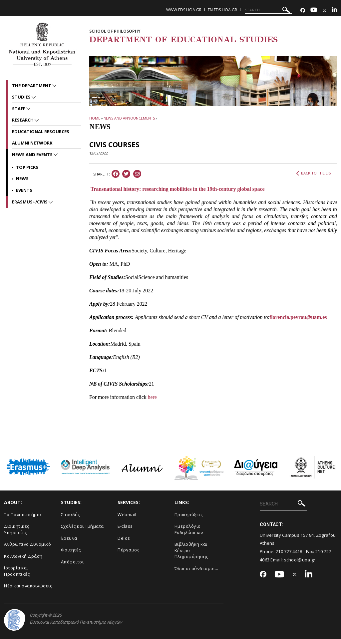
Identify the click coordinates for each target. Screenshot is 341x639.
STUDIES (22, 97)
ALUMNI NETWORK (32, 143)
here (152, 397)
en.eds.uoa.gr (222, 10)
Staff (19, 109)
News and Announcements (129, 118)
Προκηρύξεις (188, 514)
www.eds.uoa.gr (183, 10)
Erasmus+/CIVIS (30, 202)
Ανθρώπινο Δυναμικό (27, 544)
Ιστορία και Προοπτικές (17, 571)
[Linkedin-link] (334, 10)
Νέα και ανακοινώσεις (28, 586)
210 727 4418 (289, 551)
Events (24, 190)
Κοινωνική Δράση (23, 556)
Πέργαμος (128, 550)
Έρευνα (69, 538)
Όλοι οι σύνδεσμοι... (196, 568)
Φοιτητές (71, 550)
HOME (94, 118)
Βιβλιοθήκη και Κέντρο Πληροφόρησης (191, 550)
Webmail (127, 514)
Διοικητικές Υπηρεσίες (16, 529)
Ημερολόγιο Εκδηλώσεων (188, 529)
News (22, 178)
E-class (125, 526)
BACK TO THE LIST (314, 173)
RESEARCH (23, 120)
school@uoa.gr (300, 560)
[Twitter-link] (324, 10)
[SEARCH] (268, 10)
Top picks (27, 167)
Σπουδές (70, 514)
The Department (32, 86)
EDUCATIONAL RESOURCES (40, 132)
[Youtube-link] (313, 10)
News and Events (33, 155)
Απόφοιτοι (72, 562)
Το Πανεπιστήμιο (22, 514)
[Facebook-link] (302, 10)
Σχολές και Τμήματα (82, 526)
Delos (124, 538)
